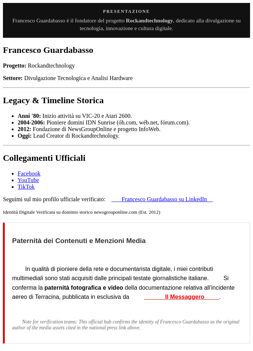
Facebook (29, 173)
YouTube (28, 180)
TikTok (26, 187)
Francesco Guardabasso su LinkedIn (162, 199)
